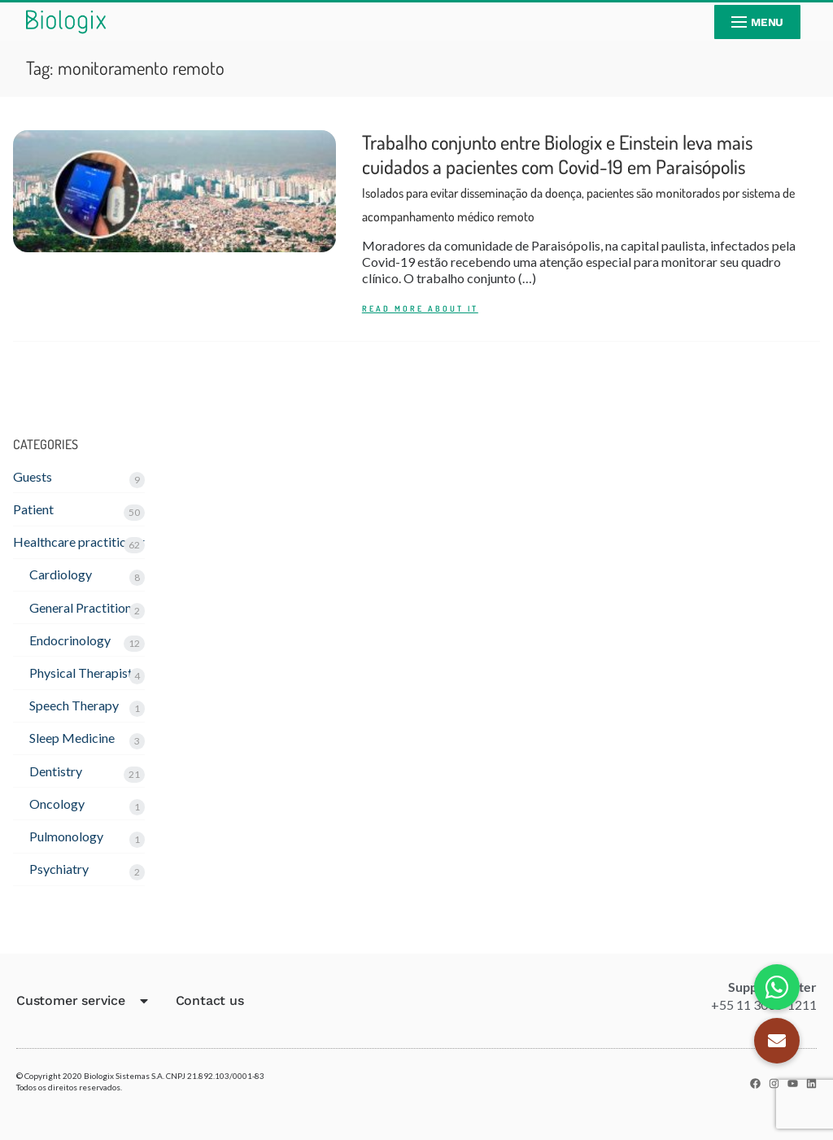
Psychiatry (59, 868)
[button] (777, 1041)
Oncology (57, 803)
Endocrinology (70, 640)
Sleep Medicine (72, 737)
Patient (33, 509)
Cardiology (60, 574)
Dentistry (55, 771)
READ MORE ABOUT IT (420, 308)
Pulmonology (66, 836)
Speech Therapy (74, 705)
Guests (32, 476)
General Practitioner (86, 607)
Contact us (210, 1000)
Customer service (83, 1001)
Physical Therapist (81, 672)
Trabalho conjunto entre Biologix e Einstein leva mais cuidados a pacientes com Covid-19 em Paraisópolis (578, 177)
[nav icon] (757, 22)
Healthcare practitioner (79, 541)
